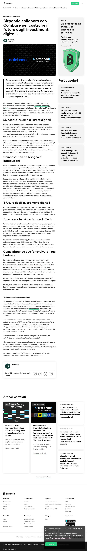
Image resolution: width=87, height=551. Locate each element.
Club (67, 501)
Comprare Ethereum (29, 524)
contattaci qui (47, 287)
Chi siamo (19, 537)
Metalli (5, 508)
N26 (11, 267)
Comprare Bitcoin (29, 519)
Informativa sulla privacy (19, 544)
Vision (5, 521)
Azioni (5, 506)
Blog (16, 7)
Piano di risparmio (70, 506)
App (4, 524)
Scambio (68, 508)
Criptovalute (6, 501)
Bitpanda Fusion (7, 526)
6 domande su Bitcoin (51, 501)
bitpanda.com (34, 309)
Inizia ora (75, 3)
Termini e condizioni (33, 544)
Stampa (41, 537)
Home (46, 519)
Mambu (43, 267)
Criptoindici (6, 504)
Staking (26, 504)
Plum (40, 269)
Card (4, 519)
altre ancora (49, 269)
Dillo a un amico (28, 506)
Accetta (51, 544)
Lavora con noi (30, 537)
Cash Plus (26, 501)
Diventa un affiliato (29, 508)
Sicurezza (68, 511)
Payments (68, 504)
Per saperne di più (67, 46)
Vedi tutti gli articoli (43, 477)
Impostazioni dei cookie (62, 538)
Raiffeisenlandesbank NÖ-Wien (29, 265)
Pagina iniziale (7, 7)
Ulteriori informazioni (53, 531)
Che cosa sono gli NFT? (51, 508)
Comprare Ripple (28, 526)
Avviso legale (7, 544)
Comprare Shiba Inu (29, 521)
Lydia (20, 269)
